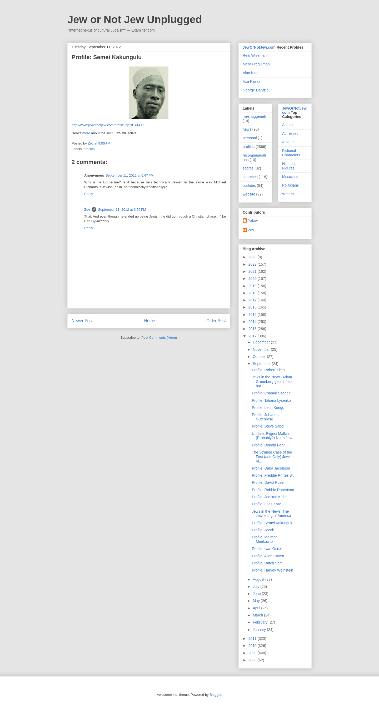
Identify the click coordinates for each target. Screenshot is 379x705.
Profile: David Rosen (269, 482)
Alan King (250, 73)
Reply (88, 194)
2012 (253, 336)
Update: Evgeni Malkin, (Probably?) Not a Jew (272, 435)
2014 (253, 322)
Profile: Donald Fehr (268, 445)
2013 (253, 329)
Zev (87, 210)
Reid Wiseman (255, 55)
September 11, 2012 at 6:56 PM (122, 210)
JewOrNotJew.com (259, 47)
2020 (253, 278)
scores (248, 168)
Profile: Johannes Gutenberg (266, 417)
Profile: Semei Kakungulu (272, 523)
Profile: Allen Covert (268, 556)
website (249, 194)
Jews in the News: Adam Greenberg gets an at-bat (272, 381)
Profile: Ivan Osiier (267, 549)
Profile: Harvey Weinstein (272, 570)
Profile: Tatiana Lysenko (271, 400)
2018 (253, 293)
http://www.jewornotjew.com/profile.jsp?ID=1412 (108, 125)
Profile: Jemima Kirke (269, 497)
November (262, 349)
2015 (253, 314)
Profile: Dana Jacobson (271, 468)
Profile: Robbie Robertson (273, 490)
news (247, 129)
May (257, 601)
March (258, 615)
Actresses (290, 133)
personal (250, 138)
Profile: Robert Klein (268, 370)
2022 (253, 264)
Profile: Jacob (263, 530)
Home (149, 320)
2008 (253, 660)
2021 (253, 271)
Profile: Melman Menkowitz (264, 539)
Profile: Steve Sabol (268, 426)
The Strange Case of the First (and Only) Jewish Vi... (272, 456)
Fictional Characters (291, 152)
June (257, 593)
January (260, 629)
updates (249, 185)
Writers (288, 194)
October (260, 356)
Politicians (290, 185)
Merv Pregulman (256, 64)
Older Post (216, 320)
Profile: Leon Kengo (268, 407)
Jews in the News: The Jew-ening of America (271, 513)
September (262, 364)
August (259, 579)
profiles (89, 149)
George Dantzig (255, 90)
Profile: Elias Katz (266, 504)
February (260, 622)
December (262, 342)
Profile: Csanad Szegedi (271, 393)
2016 (253, 307)
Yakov (253, 220)
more (86, 133)
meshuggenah (254, 116)
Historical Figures (289, 166)
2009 (253, 653)
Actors (287, 125)
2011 (253, 638)
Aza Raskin (252, 81)
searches (250, 177)
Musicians (290, 176)
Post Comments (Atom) (159, 337)
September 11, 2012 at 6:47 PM (129, 175)
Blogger (215, 695)
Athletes (289, 142)
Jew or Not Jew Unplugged (134, 19)
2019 (253, 286)
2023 (253, 257)
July (256, 586)
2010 (253, 646)
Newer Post (82, 320)
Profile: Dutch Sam (267, 563)
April (257, 608)
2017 (253, 300)
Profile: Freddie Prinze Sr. (273, 475)
